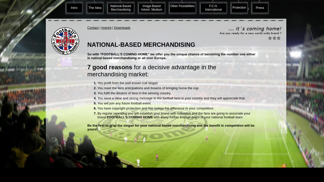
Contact (93, 28)
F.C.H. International (213, 7)
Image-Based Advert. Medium (151, 7)
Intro (74, 8)
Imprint (106, 28)
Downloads (122, 28)
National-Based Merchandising (120, 7)
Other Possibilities (182, 6)
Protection (239, 7)
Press (260, 8)
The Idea (94, 8)
